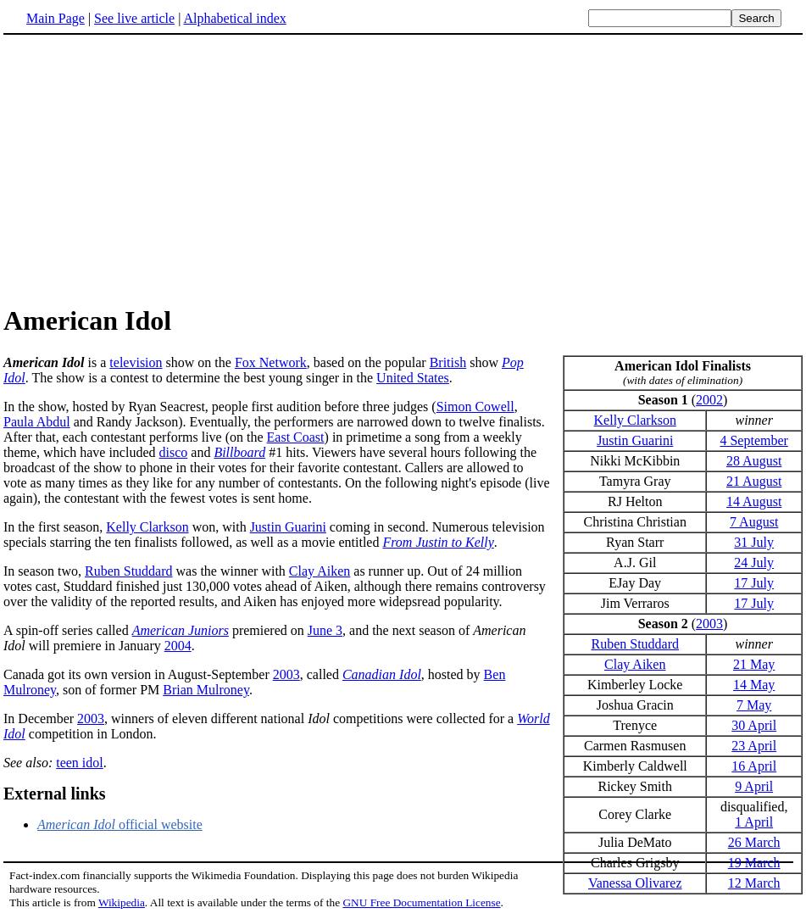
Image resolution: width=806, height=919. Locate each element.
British (448, 362)
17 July (754, 583)
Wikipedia (121, 902)
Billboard (239, 452)
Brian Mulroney (206, 689)
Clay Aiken (634, 664)
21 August (753, 481)
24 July (754, 562)
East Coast (296, 437)
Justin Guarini (635, 440)
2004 (178, 645)
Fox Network (271, 362)
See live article (134, 18)
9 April (754, 786)
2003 (709, 623)
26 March (754, 842)
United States (412, 377)
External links (54, 793)
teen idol (79, 762)
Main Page (55, 18)
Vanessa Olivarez (635, 883)
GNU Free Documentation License (421, 902)
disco (173, 452)
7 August (754, 522)
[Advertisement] (145, 168)
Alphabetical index (234, 18)
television (135, 362)
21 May (754, 664)
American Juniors (180, 630)
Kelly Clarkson (635, 420)
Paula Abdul (36, 422)
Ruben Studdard (635, 644)
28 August (753, 461)
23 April (753, 745)
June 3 (325, 630)
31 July (754, 542)
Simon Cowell (475, 406)
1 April (754, 822)
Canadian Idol (381, 674)
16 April (753, 766)
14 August (753, 501)
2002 (709, 400)
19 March (754, 862)
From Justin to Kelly (437, 542)
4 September (753, 440)
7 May (754, 705)
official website (120, 824)
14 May (754, 684)
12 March (754, 883)
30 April (753, 725)
